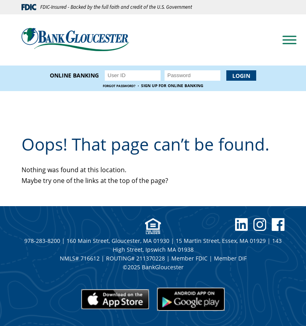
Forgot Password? (119, 85)
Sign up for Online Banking (172, 85)
